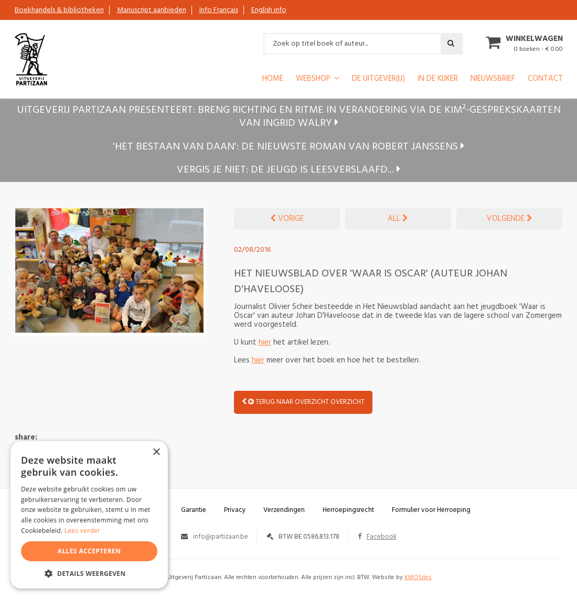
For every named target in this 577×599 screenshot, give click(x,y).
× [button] (156, 452)
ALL (398, 218)
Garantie (193, 510)
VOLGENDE (509, 218)
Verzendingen (284, 510)
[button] (89, 573)
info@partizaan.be (220, 536)
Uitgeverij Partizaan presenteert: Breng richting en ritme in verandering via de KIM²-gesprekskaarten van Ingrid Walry (289, 117)
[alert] (89, 515)
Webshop (313, 79)
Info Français (218, 10)
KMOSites (418, 577)
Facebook (377, 536)
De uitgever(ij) (378, 79)
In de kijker (438, 79)
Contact (545, 79)
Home (272, 79)
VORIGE (287, 218)
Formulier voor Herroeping (431, 510)
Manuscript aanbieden (151, 10)
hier (265, 342)
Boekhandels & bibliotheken (59, 10)
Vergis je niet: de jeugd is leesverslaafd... (288, 170)
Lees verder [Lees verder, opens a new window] (83, 530)
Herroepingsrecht (348, 510)
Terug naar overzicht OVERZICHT (303, 402)
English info (268, 10)
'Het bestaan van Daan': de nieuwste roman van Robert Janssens (288, 146)
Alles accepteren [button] (89, 551)
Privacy (234, 510)
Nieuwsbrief (493, 79)
